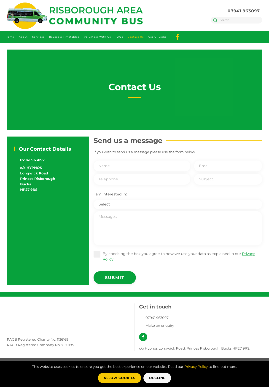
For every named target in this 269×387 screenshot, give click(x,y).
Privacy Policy (196, 366)
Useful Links (157, 36)
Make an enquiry (159, 325)
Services (38, 36)
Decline (157, 378)
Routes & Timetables (64, 36)
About (23, 36)
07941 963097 (244, 10)
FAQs (119, 36)
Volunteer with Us (97, 36)
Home (10, 36)
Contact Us (136, 36)
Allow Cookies (119, 378)
